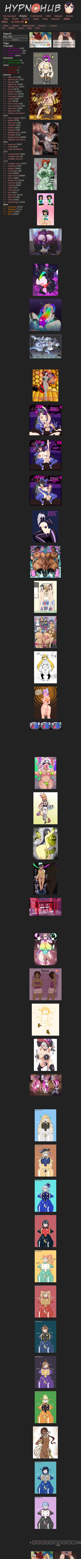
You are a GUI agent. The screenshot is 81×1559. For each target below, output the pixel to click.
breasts (11, 91)
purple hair (13, 180)
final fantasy (14, 48)
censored (12, 207)
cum (10, 101)
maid (10, 147)
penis (11, 178)
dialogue (12, 209)
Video (6, 26)
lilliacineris (13, 72)
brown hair (13, 94)
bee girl (11, 82)
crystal (11, 99)
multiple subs (14, 163)
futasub (11, 130)
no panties (13, 171)
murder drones (15, 53)
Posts (23, 16)
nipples (11, 168)
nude (10, 173)
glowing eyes (14, 132)
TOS (37, 28)
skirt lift (11, 197)
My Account (9, 16)
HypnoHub (12, 4)
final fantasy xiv (15, 50)
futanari (11, 127)
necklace (12, 166)
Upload (15, 26)
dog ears (12, 111)
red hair (12, 183)
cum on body (14, 106)
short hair (12, 195)
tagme (11, 211)
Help (45, 18)
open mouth (13, 175)
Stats (36, 18)
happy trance (14, 137)
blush (11, 89)
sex (10, 192)
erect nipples (14, 118)
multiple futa (14, 156)
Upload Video (28, 26)
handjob (12, 135)
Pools (15, 18)
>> (73, 1542)
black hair (12, 84)
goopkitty (12, 70)
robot (10, 187)
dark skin (12, 108)
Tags (5, 18)
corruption (13, 96)
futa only (12, 123)
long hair (12, 144)
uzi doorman (14, 60)
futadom (12, 125)
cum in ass (13, 103)
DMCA (12, 28)
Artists (69, 16)
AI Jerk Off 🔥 (19, 21)
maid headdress (15, 149)
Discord (55, 18)
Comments (36, 16)
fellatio (11, 120)
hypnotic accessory (17, 139)
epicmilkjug (13, 67)
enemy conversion (16, 113)
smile (10, 199)
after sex (12, 77)
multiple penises (15, 159)
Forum (25, 18)
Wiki (48, 16)
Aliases (58, 16)
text (10, 214)
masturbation (14, 154)
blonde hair (13, 87)
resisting (12, 185)
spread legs (13, 202)
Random (42, 26)
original (11, 55)
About (21, 28)
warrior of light (15, 62)
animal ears (13, 79)
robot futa (12, 190)
